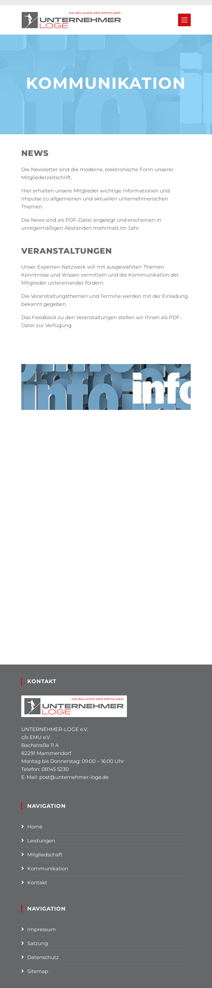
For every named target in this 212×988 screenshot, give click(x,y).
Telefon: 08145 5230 (45, 769)
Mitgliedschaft (44, 854)
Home (35, 826)
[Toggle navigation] (184, 20)
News (35, 153)
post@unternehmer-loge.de (74, 777)
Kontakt (37, 882)
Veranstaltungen (66, 251)
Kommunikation (47, 868)
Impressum (41, 929)
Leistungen (41, 840)
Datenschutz (43, 957)
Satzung (37, 943)
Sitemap (37, 971)
